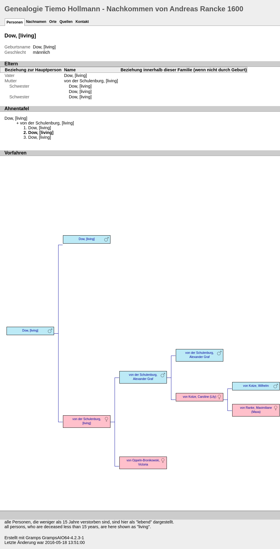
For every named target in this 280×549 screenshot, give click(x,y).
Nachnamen (36, 22)
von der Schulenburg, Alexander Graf (143, 377)
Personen (15, 22)
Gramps (33, 537)
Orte (53, 22)
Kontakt (82, 22)
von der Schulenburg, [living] (91, 80)
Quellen (65, 22)
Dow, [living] (80, 86)
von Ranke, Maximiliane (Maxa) (256, 410)
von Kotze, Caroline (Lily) (199, 396)
